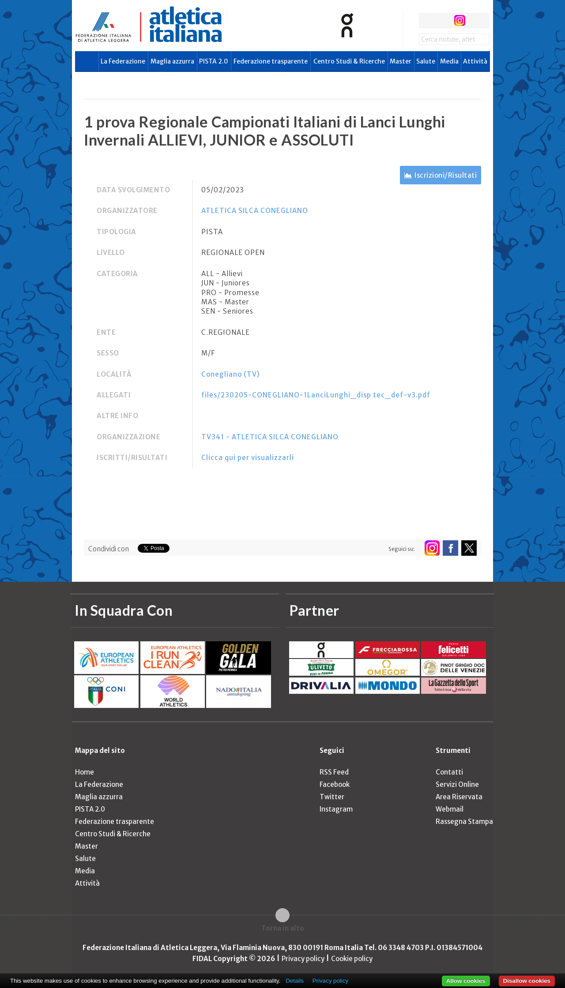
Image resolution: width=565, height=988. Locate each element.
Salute (425, 61)
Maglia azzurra (172, 61)
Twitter (332, 797)
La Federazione (123, 61)
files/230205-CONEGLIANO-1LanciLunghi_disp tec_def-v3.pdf (315, 395)
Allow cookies (466, 980)
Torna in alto (282, 928)
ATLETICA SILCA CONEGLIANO (254, 210)
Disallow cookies (526, 980)
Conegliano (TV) (230, 374)
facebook (426, 20)
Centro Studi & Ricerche (349, 61)
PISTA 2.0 (213, 61)
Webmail (449, 809)
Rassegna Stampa (464, 821)
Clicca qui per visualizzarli (247, 457)
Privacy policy (303, 958)
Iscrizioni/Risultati (445, 175)
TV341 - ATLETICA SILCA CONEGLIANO (270, 437)
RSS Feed (334, 772)
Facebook (335, 784)
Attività (475, 61)
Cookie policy (352, 958)
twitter (442, 20)
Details (295, 980)
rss (476, 20)
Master (400, 61)
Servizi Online (457, 784)
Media (449, 61)
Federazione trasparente (271, 61)
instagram (459, 20)
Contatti (449, 772)
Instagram (336, 809)
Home (84, 772)
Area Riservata (459, 797)
